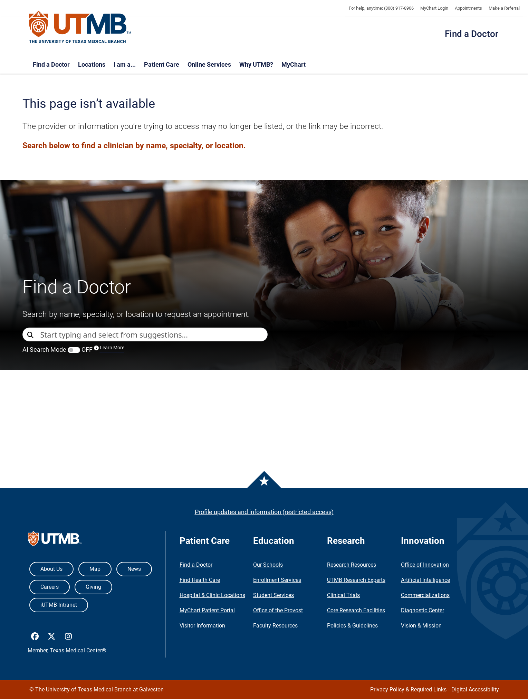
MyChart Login (434, 8)
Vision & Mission (421, 625)
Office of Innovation (425, 564)
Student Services (273, 595)
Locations (91, 64)
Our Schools (268, 564)
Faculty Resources (275, 625)
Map (94, 569)
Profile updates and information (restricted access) (264, 512)
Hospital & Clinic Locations (212, 595)
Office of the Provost (278, 610)
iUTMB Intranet (58, 605)
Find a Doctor (471, 34)
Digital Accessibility (475, 689)
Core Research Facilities (356, 610)
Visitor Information (202, 625)
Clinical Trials (343, 595)
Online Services (209, 64)
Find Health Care (200, 580)
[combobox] (153, 334)
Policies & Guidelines (352, 625)
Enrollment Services (277, 580)
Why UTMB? (256, 64)
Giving (93, 587)
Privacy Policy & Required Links (408, 689)
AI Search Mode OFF (73, 349)
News (134, 569)
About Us (51, 569)
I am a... (125, 64)
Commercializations (425, 595)
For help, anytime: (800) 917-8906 (381, 8)
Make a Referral (504, 8)
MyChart (293, 64)
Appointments (468, 8)
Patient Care (161, 64)
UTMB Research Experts (356, 580)
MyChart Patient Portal (207, 610)
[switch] (74, 350)
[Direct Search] (31, 335)
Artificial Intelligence (425, 580)
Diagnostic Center (422, 610)
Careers (49, 587)
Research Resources (351, 564)
